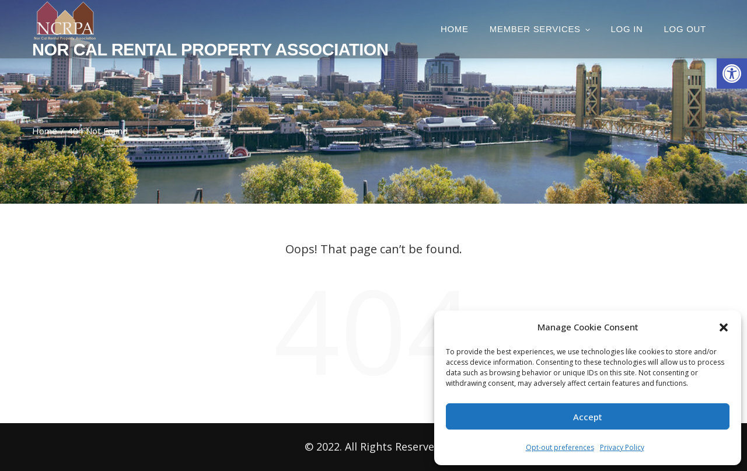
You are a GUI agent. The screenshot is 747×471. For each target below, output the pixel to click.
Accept (587, 417)
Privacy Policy (622, 447)
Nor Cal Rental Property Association (210, 49)
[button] (732, 73)
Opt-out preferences (560, 447)
